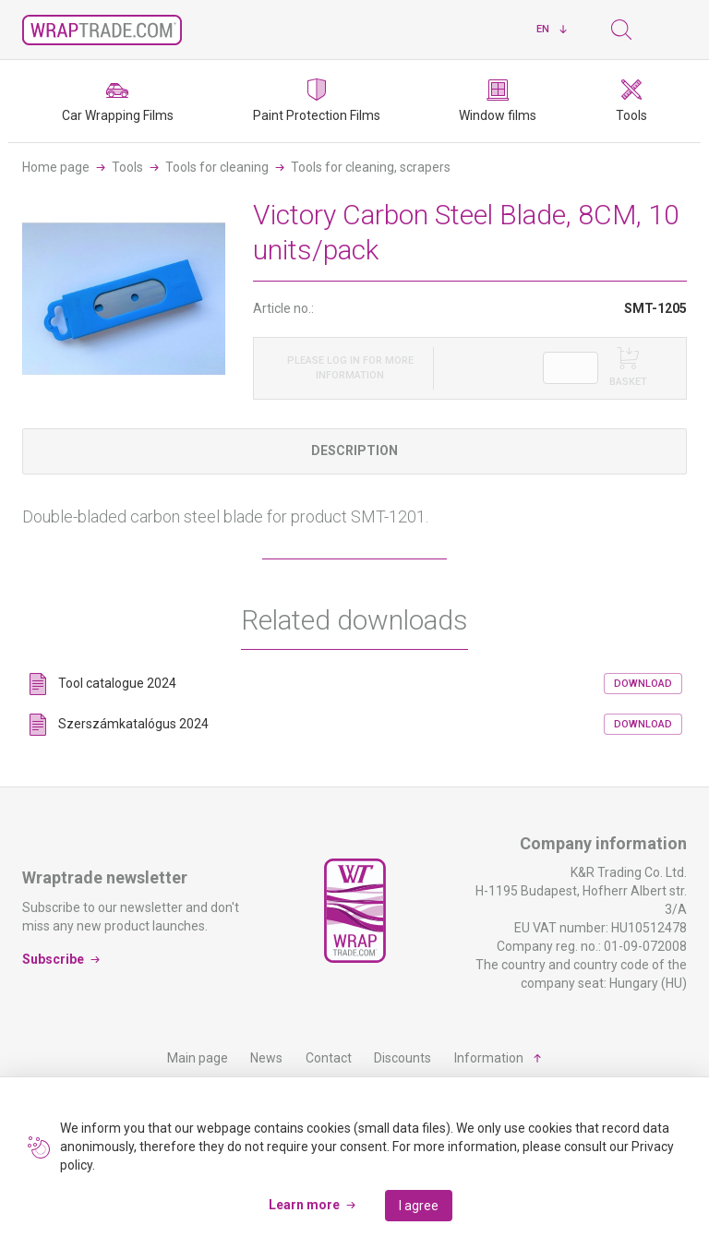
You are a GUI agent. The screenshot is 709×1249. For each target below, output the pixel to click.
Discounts (402, 1058)
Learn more (304, 1204)
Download (643, 684)
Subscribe (53, 959)
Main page (197, 1058)
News (266, 1058)
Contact (329, 1058)
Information (488, 1058)
